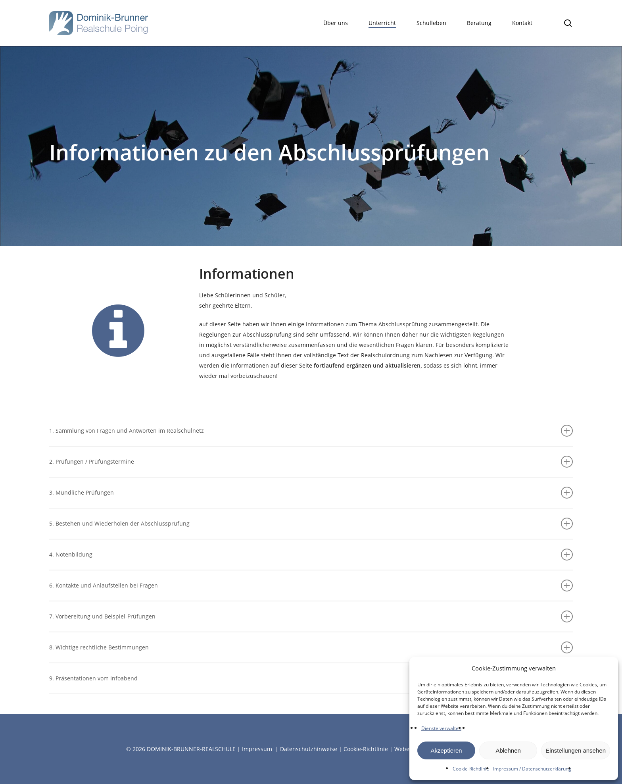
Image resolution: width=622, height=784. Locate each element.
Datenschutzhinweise (308, 749)
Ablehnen (507, 750)
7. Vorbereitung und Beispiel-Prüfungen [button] (311, 616)
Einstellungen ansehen (575, 750)
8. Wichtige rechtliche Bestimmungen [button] (311, 647)
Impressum (257, 749)
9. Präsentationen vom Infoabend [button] (311, 678)
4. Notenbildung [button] (311, 555)
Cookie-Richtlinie (471, 768)
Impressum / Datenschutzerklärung (532, 768)
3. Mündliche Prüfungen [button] (311, 493)
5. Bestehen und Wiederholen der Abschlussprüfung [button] (311, 524)
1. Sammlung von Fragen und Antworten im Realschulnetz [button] (311, 431)
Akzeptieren (446, 750)
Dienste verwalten (441, 728)
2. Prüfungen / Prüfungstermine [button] (311, 462)
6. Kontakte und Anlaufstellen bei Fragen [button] (311, 585)
